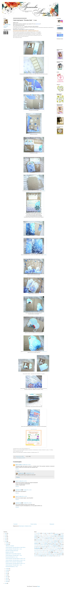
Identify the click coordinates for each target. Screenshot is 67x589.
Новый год (20, 457)
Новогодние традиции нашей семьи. (12, 550)
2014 (6, 583)
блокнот (53, 536)
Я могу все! (60, 554)
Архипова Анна (21, 473)
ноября (7, 544)
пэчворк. (47, 549)
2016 (6, 539)
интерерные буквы (40, 542)
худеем (58, 553)
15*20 (17, 457)
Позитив (60, 548)
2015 (6, 541)
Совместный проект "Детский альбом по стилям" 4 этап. (15, 560)
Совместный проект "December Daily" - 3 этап (14, 555)
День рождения (50, 538)
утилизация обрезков (41, 553)
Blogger (38, 586)
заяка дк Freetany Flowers (41, 541)
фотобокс (49, 553)
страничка (55, 552)
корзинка (42, 543)
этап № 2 (55, 554)
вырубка (58, 537)
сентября (7, 570)
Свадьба (52, 550)
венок (52, 537)
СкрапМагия (45, 552)
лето (58, 543)
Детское (58, 538)
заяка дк (35, 541)
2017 (6, 538)
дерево (55, 538)
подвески (49, 548)
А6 (44, 534)
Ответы (18, 471)
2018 (6, 536)
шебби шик (45, 554)
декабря (7, 542)
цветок (61, 553)
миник (59, 544)
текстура (62, 552)
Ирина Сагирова (19, 464)
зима (47, 541)
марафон (49, 544)
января (7, 581)
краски (51, 543)
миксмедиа (54, 544)
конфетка (36, 543)
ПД (46, 548)
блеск (46, 536)
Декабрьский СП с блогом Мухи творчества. (13, 553)
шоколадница (51, 554)
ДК (62, 538)
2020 (6, 533)
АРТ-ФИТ (39, 536)
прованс (43, 549)
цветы (35, 554)
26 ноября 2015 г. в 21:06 (27, 489)
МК (61, 544)
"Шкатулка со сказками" (10, 545)
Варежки (44, 537)
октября (7, 568)
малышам (35, 544)
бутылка (40, 537)
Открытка (37, 548)
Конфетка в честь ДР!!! (10, 552)
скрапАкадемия (40, 552)
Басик (43, 536)
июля (7, 571)
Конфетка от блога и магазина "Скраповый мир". (14, 561)
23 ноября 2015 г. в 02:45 (26, 464)
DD (24, 457)
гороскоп (42, 538)
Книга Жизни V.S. (54, 542)
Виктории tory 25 (44, 351)
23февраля (36, 534)
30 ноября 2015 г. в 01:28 (27, 502)
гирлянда (39, 538)
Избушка (56, 541)
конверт (61, 542)
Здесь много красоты (34, 429)
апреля (7, 576)
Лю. (61, 543)
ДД (45, 538)
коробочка (46, 543)
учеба (46, 553)
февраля (7, 579)
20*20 (51, 533)
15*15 (43, 533)
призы (39, 549)
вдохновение (48, 537)
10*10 (35, 533)
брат (57, 536)
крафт (55, 543)
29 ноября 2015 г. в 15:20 (22, 496)
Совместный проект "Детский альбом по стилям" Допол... (16, 547)
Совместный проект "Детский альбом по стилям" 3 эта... (15, 563)
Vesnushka (43, 190)
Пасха (43, 548)
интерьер (45, 542)
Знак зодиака (51, 541)
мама (38, 544)
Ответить (17, 468)
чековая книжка (39, 554)
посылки (35, 549)
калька (49, 542)
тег (59, 552)
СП (22, 457)
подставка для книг (54, 548)
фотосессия (53, 553)
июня (7, 573)
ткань (36, 553)
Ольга (17, 496)
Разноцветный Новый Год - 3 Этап (12, 566)
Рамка (61, 549)
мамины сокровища (44, 544)
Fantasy (43, 555)
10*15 (38, 533)
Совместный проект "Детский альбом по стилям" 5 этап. (15, 558)
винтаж (55, 537)
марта (7, 578)
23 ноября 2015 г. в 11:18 (30, 473)
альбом (56, 534)
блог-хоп (49, 536)
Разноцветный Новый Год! (54, 549)
